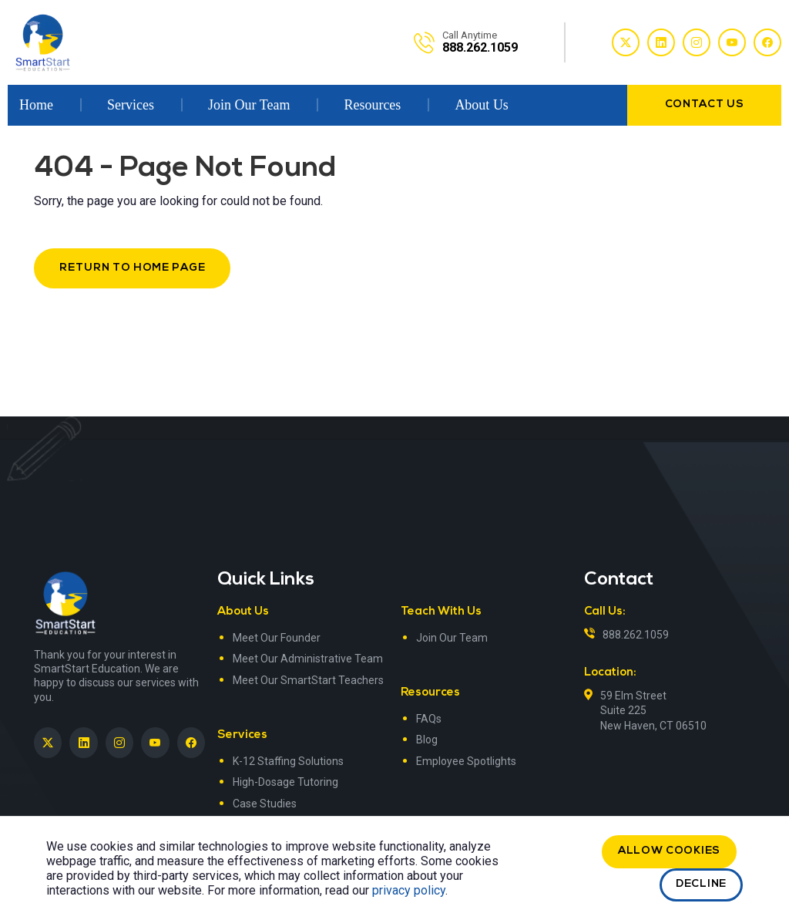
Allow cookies (669, 851)
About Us (482, 105)
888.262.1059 (636, 634)
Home (36, 105)
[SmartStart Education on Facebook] (191, 742)
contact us (704, 104)
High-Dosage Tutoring (285, 782)
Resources (372, 105)
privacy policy (408, 890)
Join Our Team (249, 105)
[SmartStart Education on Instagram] (119, 742)
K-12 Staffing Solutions (288, 761)
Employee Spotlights (466, 761)
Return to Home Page (132, 268)
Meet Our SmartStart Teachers (308, 680)
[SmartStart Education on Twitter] (48, 742)
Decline (701, 884)
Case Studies (265, 803)
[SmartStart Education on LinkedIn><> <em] (83, 742)
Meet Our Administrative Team (308, 658)
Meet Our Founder (277, 638)
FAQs (429, 719)
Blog (427, 739)
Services (130, 105)
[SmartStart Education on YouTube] (155, 742)
